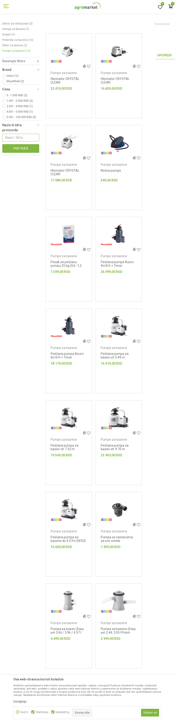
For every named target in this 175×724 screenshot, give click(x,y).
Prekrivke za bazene (17, 60)
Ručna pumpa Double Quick (148, 441)
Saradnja (67, 650)
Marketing (62, 712)
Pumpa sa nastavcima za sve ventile (151, 356)
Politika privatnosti (117, 631)
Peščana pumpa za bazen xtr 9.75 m (64, 354)
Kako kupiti (112, 637)
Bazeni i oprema (58, 25)
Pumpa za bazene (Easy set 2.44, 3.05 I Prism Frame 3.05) (108, 443)
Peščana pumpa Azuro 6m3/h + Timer (62, 269)
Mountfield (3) (15, 101)
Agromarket (9, 25)
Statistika (42, 712)
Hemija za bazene (15, 49)
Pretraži (20, 169)
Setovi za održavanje (17, 44)
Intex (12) (12, 96)
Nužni (24, 712)
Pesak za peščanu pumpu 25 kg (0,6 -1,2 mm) (107, 183)
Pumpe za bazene (16, 71)
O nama (66, 625)
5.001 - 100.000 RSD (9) (21, 137)
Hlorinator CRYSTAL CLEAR (65, 94)
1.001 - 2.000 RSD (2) (20, 121)
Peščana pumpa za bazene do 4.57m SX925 (108, 356)
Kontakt (66, 669)
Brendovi (67, 637)
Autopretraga (124, 33)
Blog (64, 656)
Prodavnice (69, 631)
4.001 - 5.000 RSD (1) (20, 132)
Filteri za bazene (14, 65)
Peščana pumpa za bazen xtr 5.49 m (108, 268)
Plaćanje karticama (118, 663)
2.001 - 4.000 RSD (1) (20, 126)
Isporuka (110, 644)
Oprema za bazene (84, 25)
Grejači (8, 55)
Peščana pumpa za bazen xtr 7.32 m (152, 268)
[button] (21, 81)
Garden (40, 25)
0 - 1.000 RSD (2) (17, 115)
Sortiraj (144, 33)
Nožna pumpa (61, 179)
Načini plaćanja (115, 656)
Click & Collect (114, 650)
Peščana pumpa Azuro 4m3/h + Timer (150, 183)
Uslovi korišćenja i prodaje (123, 625)
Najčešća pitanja (72, 663)
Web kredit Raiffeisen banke (124, 669)
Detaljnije (20, 701)
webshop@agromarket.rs (26, 645)
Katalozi (66, 644)
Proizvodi (26, 25)
